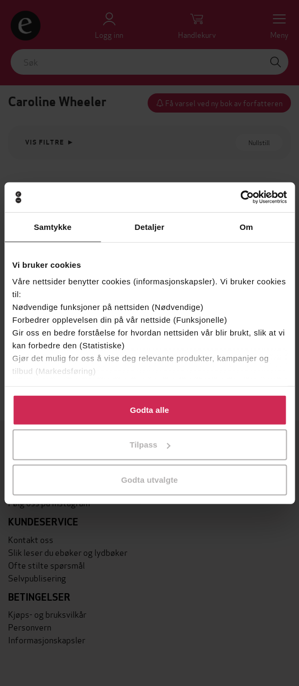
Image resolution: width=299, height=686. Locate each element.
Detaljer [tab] (150, 226)
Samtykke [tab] (52, 226)
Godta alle (149, 409)
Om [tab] (246, 226)
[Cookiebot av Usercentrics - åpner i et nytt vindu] (240, 197)
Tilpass (150, 444)
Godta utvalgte (149, 479)
